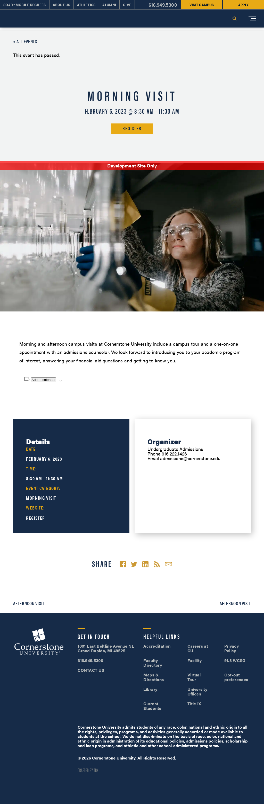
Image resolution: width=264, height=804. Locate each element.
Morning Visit (41, 498)
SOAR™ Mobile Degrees (24, 4)
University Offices (197, 691)
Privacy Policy (231, 648)
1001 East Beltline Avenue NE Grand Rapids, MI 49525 (106, 648)
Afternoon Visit (28, 603)
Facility (194, 660)
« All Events (25, 41)
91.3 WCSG (235, 660)
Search (234, 18)
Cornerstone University (39, 642)
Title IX (194, 704)
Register (132, 128)
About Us (61, 4)
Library (150, 689)
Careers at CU (197, 648)
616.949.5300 (162, 4)
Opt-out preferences (236, 677)
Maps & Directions (153, 677)
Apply (243, 4)
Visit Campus (201, 4)
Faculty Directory (152, 662)
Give (127, 4)
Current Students (152, 706)
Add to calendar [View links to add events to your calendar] (43, 380)
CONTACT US (91, 670)
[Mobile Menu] (252, 19)
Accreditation (156, 646)
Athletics (86, 4)
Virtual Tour (194, 677)
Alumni (109, 4)
